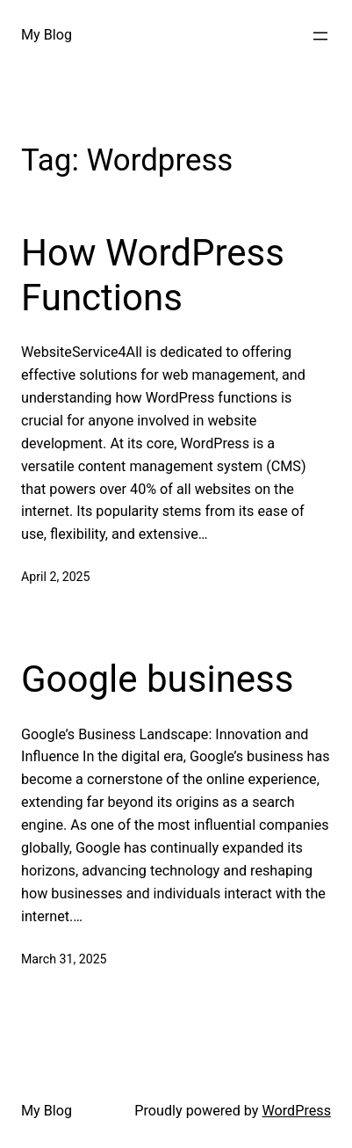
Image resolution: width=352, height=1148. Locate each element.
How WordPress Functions (152, 274)
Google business (157, 679)
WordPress (296, 1110)
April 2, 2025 (55, 577)
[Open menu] (320, 36)
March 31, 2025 (64, 959)
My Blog (46, 34)
